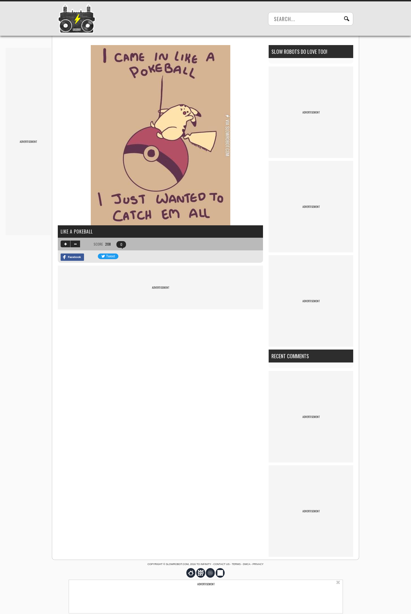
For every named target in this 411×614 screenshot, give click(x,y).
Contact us (221, 564)
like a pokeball (77, 231)
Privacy (258, 564)
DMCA (246, 564)
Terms (236, 564)
